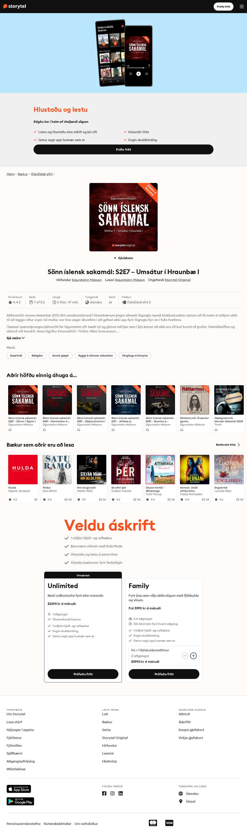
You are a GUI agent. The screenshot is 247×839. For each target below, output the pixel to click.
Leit (105, 714)
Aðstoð (184, 714)
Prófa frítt (223, 6)
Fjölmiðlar (14, 745)
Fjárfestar (14, 738)
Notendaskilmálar (58, 824)
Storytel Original (177, 280)
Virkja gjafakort (191, 738)
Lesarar (108, 753)
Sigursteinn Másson (87, 280)
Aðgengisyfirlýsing (21, 761)
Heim (11, 174)
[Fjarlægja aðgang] (185, 656)
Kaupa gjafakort (191, 730)
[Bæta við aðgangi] (193, 656)
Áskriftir (185, 722)
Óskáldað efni (42, 174)
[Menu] (242, 6)
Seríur (106, 730)
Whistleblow (16, 769)
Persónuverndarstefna (23, 824)
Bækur (23, 174)
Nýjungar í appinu (20, 730)
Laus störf (14, 722)
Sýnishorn (123, 258)
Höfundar (109, 745)
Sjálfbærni (14, 753)
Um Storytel (16, 714)
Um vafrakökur (86, 824)
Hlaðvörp (109, 761)
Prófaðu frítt (83, 674)
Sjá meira (16, 338)
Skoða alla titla (228, 444)
